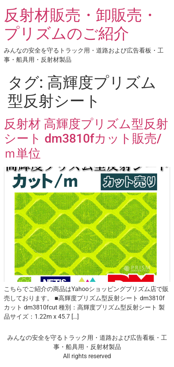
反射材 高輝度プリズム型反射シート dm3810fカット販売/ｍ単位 (86, 139)
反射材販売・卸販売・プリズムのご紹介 (80, 24)
